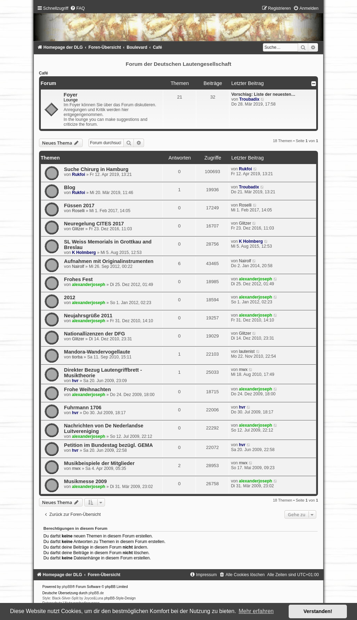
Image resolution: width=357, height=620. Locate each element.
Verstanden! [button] (318, 611)
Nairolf (78, 266)
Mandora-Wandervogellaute (97, 352)
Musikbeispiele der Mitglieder (99, 463)
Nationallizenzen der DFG (94, 333)
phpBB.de (96, 593)
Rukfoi (78, 174)
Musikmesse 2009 (85, 481)
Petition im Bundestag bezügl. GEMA (108, 445)
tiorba (77, 357)
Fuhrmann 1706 (82, 407)
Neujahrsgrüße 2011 (88, 315)
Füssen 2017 (79, 205)
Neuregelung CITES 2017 (94, 223)
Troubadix (249, 99)
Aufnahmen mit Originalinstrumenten (108, 261)
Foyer (71, 95)
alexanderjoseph (88, 284)
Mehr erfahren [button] (256, 611)
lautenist (247, 351)
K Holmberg (84, 252)
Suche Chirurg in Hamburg (96, 169)
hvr (75, 380)
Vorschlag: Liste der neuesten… (263, 94)
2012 (69, 297)
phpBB (67, 587)
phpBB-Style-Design (120, 598)
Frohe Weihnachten (87, 389)
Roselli (78, 210)
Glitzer (78, 228)
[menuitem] (77, 8)
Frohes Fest (78, 279)
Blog (69, 187)
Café (43, 73)
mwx (243, 369)
